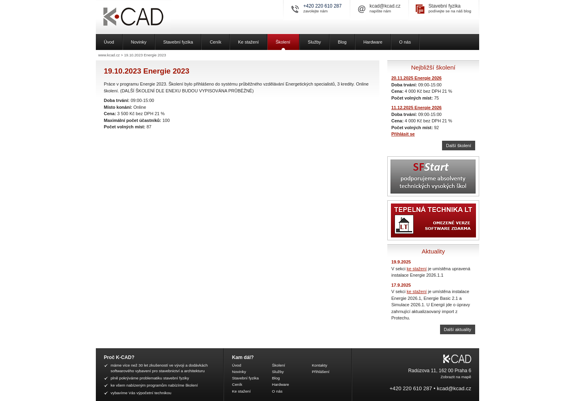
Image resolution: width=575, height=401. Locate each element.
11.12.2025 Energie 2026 (416, 107)
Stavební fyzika (444, 6)
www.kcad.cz (109, 55)
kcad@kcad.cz (385, 6)
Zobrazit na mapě (455, 377)
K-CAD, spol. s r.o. (162, 17)
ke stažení (417, 268)
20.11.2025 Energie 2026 (416, 78)
